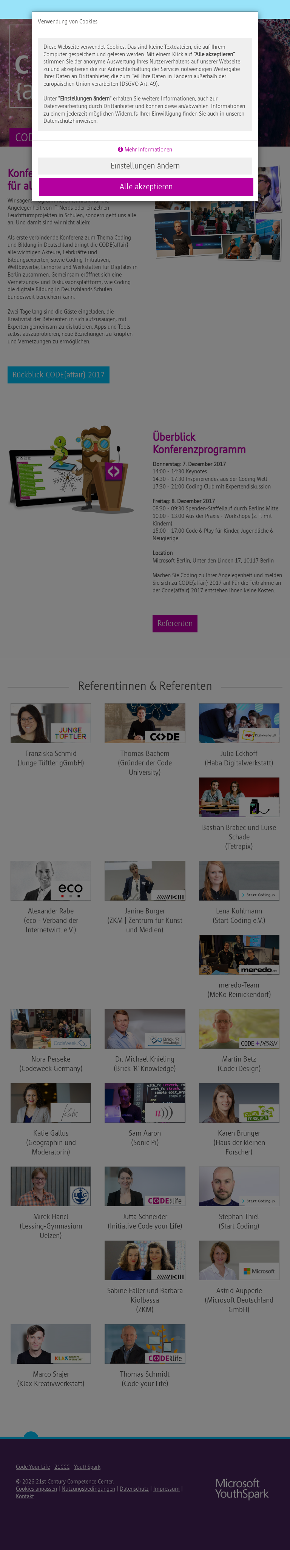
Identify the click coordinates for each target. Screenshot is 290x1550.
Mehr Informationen (145, 149)
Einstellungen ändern (145, 165)
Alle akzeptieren (146, 186)
